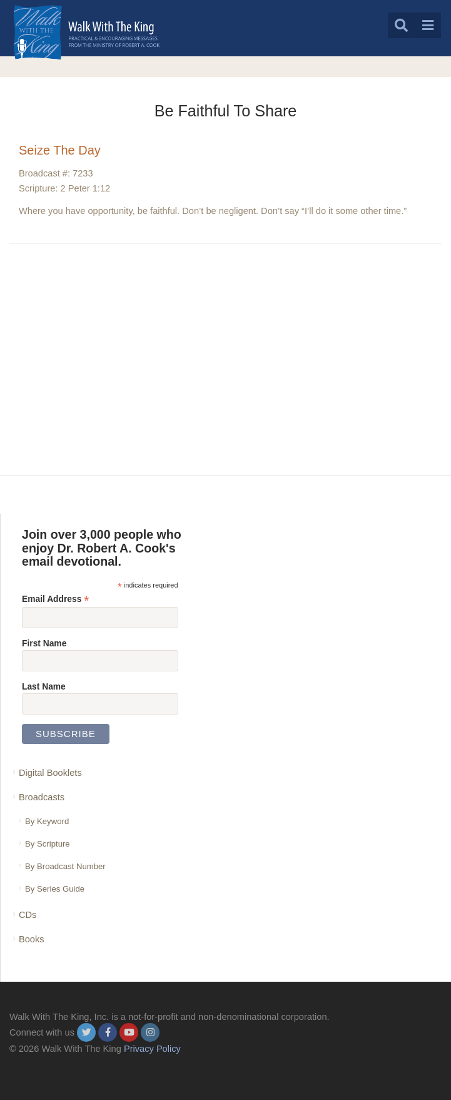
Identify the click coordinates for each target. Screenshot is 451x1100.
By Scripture (47, 843)
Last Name (44, 686)
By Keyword (47, 821)
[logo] (86, 32)
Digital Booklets (50, 773)
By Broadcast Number (65, 866)
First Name (44, 643)
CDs (27, 915)
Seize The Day (60, 150)
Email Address (55, 599)
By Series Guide (54, 889)
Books (31, 939)
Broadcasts (41, 797)
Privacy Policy (152, 1049)
